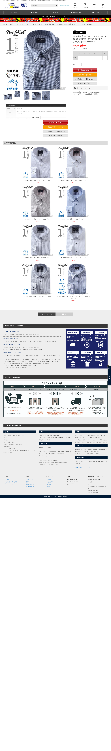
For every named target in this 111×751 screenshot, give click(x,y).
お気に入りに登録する (85, 83)
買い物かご (103, 5)
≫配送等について (29, 482)
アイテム (16, 12)
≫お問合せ (48, 484)
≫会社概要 (6, 479)
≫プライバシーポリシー (9, 484)
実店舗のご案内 (76, 12)
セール (55, 12)
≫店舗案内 (48, 486)
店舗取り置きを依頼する (85, 75)
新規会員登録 (85, 5)
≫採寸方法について (29, 486)
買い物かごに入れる (85, 70)
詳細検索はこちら (64, 5)
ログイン (94, 5)
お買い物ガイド (75, 5)
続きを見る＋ (35, 117)
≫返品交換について (29, 484)
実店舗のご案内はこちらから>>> (83, 467)
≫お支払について (29, 479)
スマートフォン (47, 314)
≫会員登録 (48, 479)
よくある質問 (97, 12)
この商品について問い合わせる (85, 79)
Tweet (74, 30)
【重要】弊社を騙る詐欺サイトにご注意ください (55, 16)
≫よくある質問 (49, 482)
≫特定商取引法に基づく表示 (10, 482)
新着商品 (34, 12)
